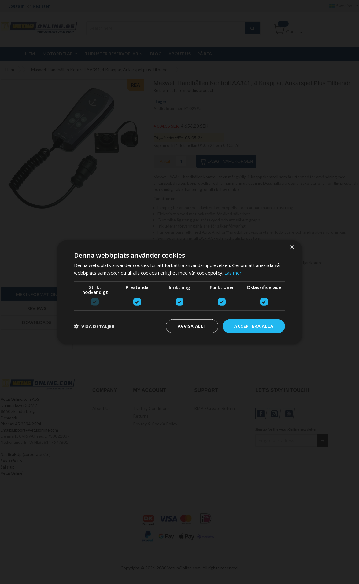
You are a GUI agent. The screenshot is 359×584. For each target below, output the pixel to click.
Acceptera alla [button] (253, 326)
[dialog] (179, 292)
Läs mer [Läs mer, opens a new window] (233, 273)
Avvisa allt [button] (192, 326)
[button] (94, 326)
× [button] (292, 247)
